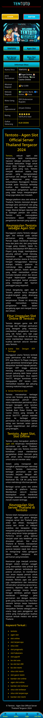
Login (27, 715)
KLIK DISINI (24, 123)
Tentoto (9, 155)
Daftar (16, 715)
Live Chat (37, 715)
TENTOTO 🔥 (24, 69)
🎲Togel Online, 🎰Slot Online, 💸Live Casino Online (27, 77)
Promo (5, 715)
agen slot (10, 443)
